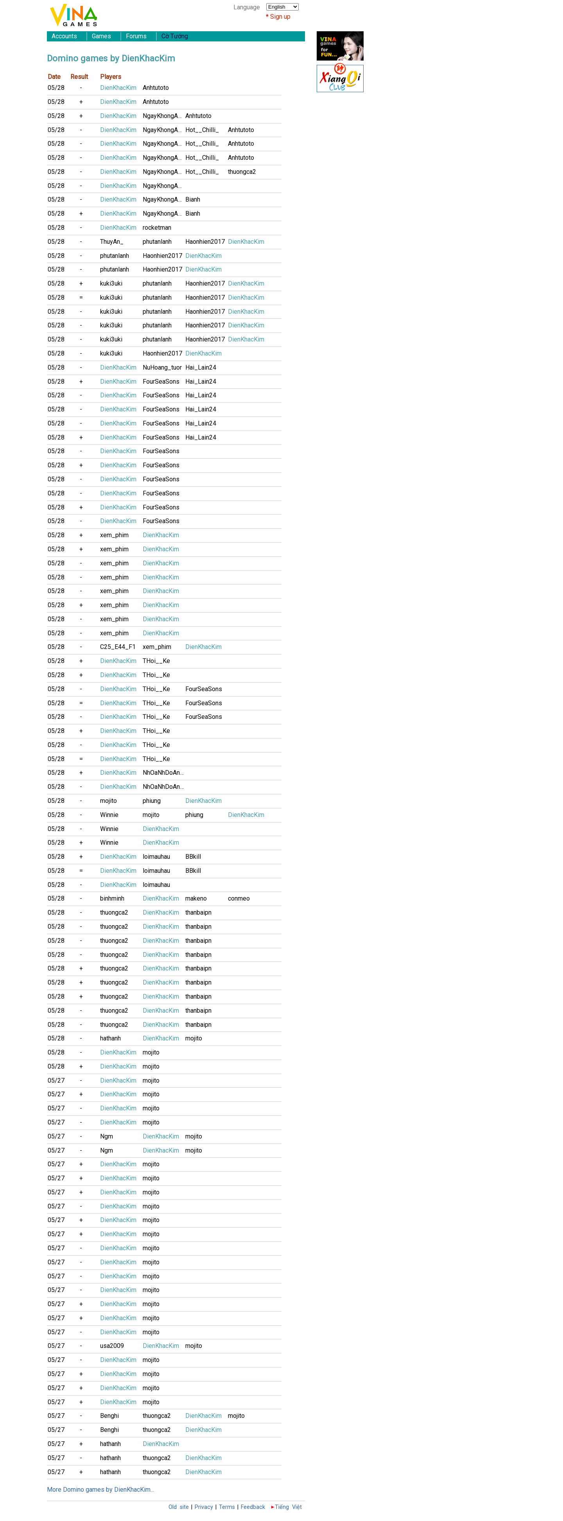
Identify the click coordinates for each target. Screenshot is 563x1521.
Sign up (280, 16)
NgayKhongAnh (163, 116)
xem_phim (114, 535)
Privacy (204, 1507)
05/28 (56, 87)
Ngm (106, 1136)
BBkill (193, 856)
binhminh (112, 898)
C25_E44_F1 (118, 647)
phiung (152, 800)
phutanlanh (157, 241)
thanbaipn (198, 912)
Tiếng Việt (288, 1507)
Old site (179, 1507)
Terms (227, 1507)
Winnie (109, 815)
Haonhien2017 (205, 241)
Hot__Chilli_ (202, 130)
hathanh (110, 1038)
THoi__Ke (156, 661)
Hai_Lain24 (200, 367)
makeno (196, 898)
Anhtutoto (156, 87)
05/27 (56, 1080)
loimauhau (156, 856)
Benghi (109, 1415)
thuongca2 (242, 171)
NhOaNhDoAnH (163, 772)
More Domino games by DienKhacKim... (100, 1489)
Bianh (192, 199)
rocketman (157, 227)
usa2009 (112, 1345)
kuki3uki (111, 283)
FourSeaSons (161, 381)
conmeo (239, 898)
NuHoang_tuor (162, 367)
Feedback (253, 1507)
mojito (108, 800)
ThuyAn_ (112, 241)
